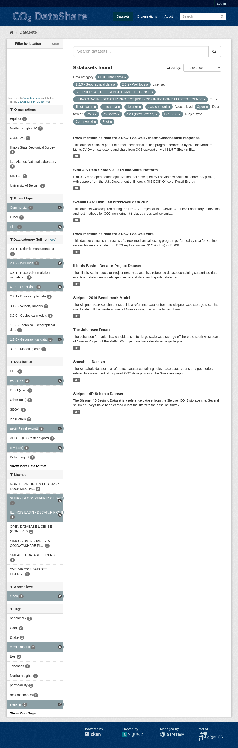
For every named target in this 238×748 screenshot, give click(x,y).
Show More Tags (23, 713)
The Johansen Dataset (93, 330)
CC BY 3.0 (43, 101)
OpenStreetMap (31, 98)
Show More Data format (28, 466)
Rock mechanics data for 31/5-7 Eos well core (113, 234)
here (51, 239)
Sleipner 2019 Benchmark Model (101, 298)
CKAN (93, 734)
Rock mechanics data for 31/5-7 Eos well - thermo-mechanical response (136, 138)
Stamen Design (26, 101)
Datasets (123, 16)
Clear (55, 43)
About (168, 16)
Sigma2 (136, 734)
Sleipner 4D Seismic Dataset (98, 394)
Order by (173, 68)
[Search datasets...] (141, 51)
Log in (221, 3)
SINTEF (166, 734)
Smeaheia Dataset (89, 362)
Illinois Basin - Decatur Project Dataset (107, 266)
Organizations (147, 16)
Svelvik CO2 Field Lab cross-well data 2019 (111, 202)
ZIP (76, 156)
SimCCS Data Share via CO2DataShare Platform (115, 170)
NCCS (202, 734)
